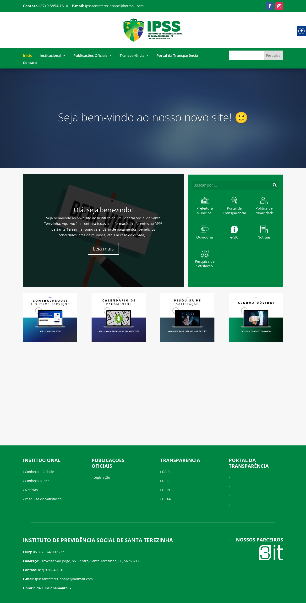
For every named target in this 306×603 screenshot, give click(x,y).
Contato (30, 63)
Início (27, 56)
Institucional (50, 56)
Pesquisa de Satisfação (43, 499)
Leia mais (103, 248)
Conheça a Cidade (39, 471)
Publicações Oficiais (90, 56)
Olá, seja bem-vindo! (103, 209)
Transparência (132, 56)
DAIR (166, 471)
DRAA (166, 499)
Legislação (101, 477)
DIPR (165, 480)
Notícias (31, 490)
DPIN (166, 490)
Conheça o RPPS (37, 480)
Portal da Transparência (177, 56)
